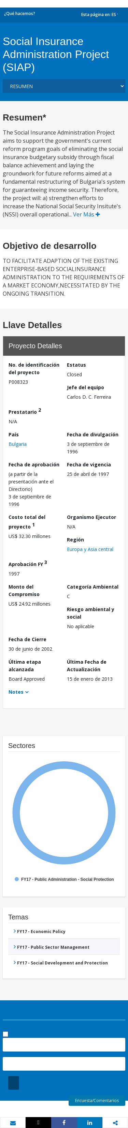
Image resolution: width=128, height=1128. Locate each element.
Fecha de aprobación (34, 464)
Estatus (76, 365)
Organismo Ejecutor (91, 517)
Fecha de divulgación (92, 434)
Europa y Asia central (90, 549)
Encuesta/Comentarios (97, 1100)
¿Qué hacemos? (19, 13)
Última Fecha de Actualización (86, 666)
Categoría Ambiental (92, 586)
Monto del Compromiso (24, 590)
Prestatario (25, 411)
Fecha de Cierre (27, 639)
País (14, 434)
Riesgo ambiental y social (90, 613)
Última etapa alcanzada (25, 666)
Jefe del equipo (85, 387)
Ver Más (86, 214)
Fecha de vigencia (89, 464)
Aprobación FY (28, 563)
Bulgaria (18, 444)
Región (75, 539)
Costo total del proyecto (27, 522)
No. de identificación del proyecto (34, 369)
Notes (16, 692)
